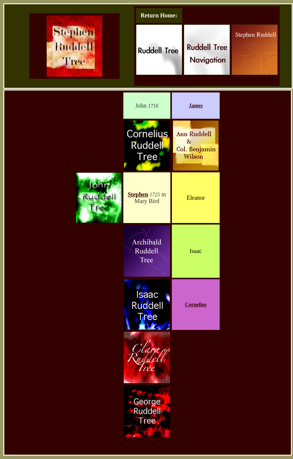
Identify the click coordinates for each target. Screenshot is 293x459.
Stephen (138, 194)
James (196, 105)
